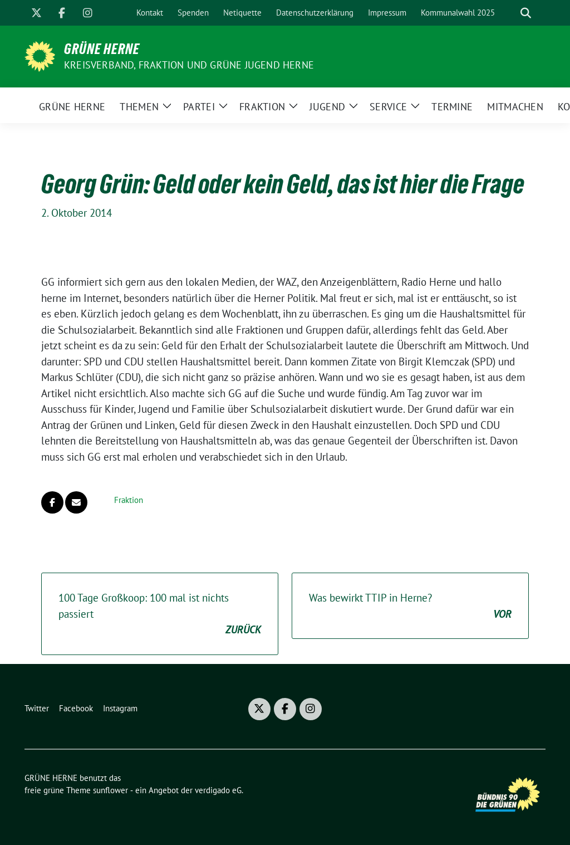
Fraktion (128, 500)
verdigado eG (218, 790)
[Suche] (510, 13)
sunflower (110, 790)
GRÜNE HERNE (102, 49)
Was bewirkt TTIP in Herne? (410, 606)
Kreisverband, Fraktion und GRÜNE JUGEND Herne (189, 64)
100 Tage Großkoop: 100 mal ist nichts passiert (159, 614)
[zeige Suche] (526, 13)
